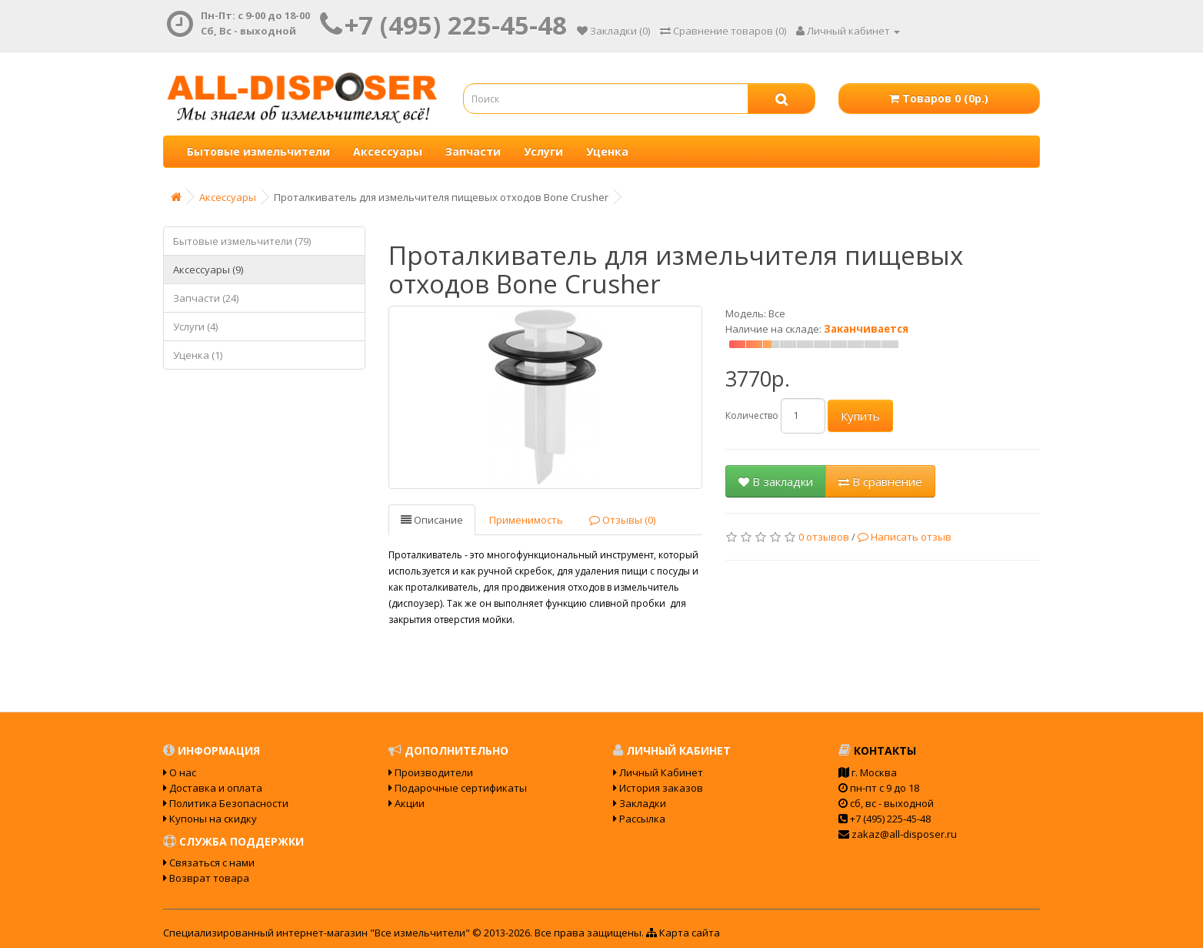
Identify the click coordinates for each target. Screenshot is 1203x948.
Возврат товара (206, 878)
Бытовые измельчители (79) (242, 241)
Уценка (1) (197, 355)
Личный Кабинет (658, 772)
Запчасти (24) (205, 298)
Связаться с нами (209, 862)
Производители (430, 772)
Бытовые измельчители (258, 151)
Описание (432, 520)
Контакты (877, 750)
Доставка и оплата (212, 788)
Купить (860, 416)
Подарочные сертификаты (457, 788)
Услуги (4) (195, 326)
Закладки (639, 803)
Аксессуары (387, 151)
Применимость (526, 520)
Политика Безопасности (225, 803)
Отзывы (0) (622, 520)
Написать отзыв (904, 537)
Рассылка (639, 819)
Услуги (543, 151)
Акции (406, 803)
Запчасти (473, 151)
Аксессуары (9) (208, 269)
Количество (751, 415)
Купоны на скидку (210, 819)
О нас (179, 772)
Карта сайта (683, 933)
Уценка (607, 151)
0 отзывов (823, 537)
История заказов (658, 788)
